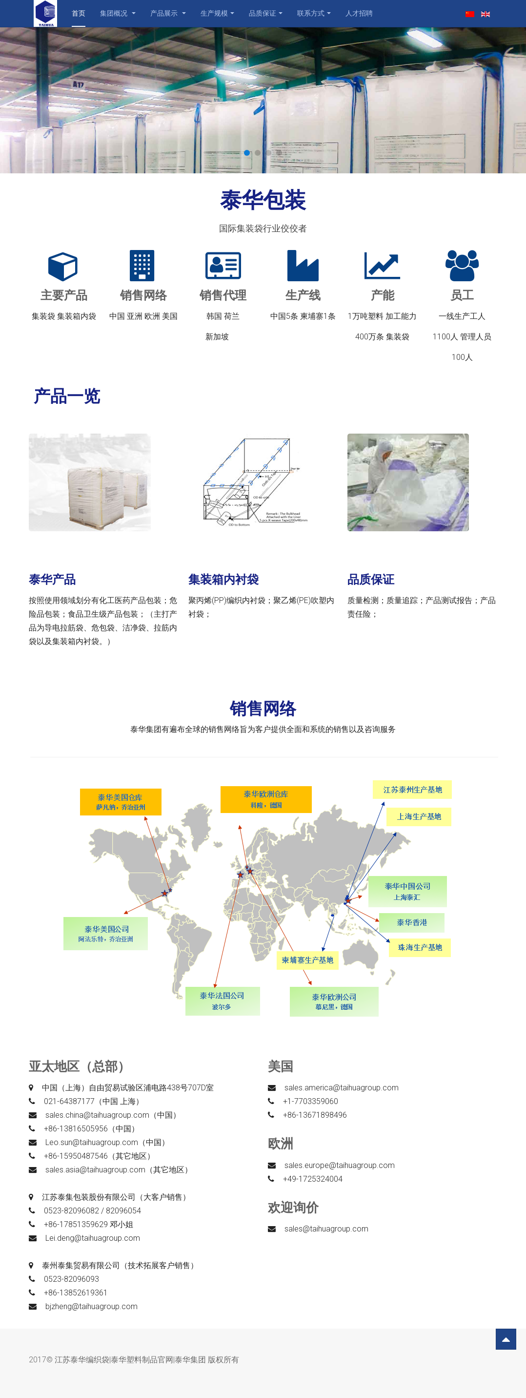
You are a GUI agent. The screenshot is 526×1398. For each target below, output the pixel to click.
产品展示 (168, 13)
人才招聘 (359, 13)
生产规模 (217, 13)
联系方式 (314, 13)
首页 (78, 13)
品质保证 (266, 13)
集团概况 (118, 13)
